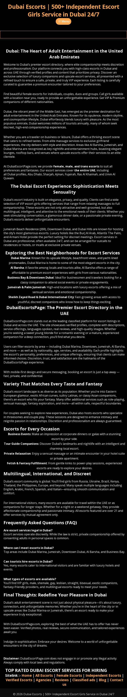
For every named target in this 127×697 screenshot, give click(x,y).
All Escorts (44, 675)
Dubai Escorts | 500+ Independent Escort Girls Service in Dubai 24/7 (63, 10)
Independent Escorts (103, 675)
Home (27, 675)
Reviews (62, 680)
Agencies (43, 680)
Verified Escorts (19, 680)
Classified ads (83, 680)
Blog (102, 680)
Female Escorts (69, 675)
